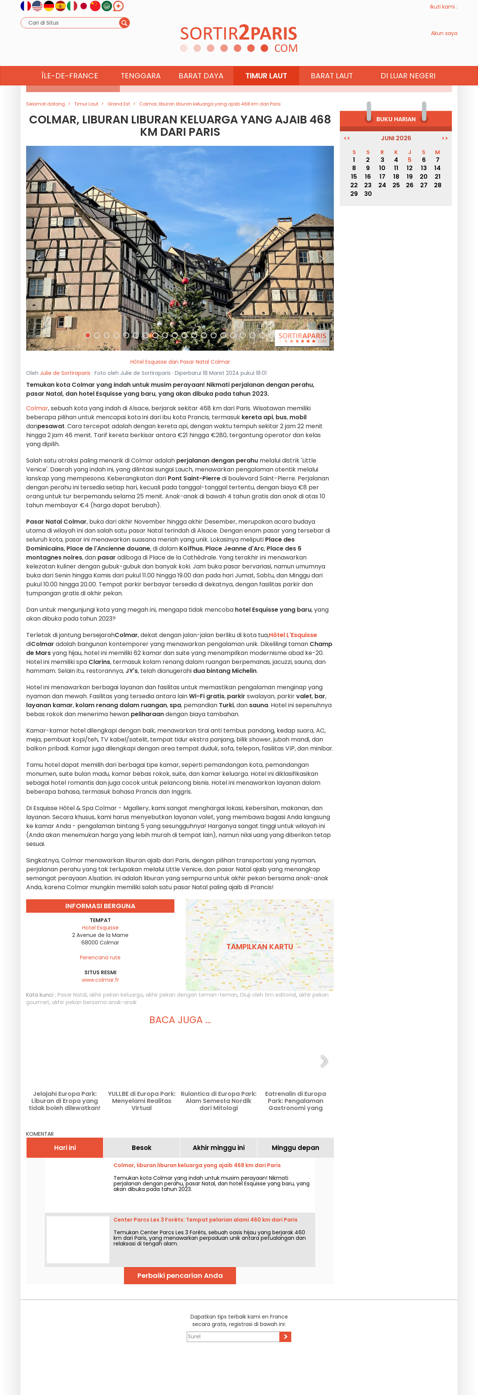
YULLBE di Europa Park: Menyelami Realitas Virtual (142, 1101)
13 (424, 168)
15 (354, 176)
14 (437, 168)
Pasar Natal (72, 995)
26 (409, 185)
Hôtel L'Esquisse (293, 635)
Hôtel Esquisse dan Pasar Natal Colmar (180, 362)
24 (382, 185)
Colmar (37, 408)
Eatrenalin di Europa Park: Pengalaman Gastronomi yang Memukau (295, 1101)
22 (354, 185)
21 (438, 176)
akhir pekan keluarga (116, 995)
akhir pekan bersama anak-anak (94, 1002)
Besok (142, 1147)
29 (354, 193)
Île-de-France (69, 90)
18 (396, 176)
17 (382, 176)
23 (368, 185)
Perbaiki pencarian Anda (180, 1275)
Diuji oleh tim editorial (268, 995)
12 (410, 168)
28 (437, 185)
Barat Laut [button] (332, 90)
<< (347, 138)
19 (410, 176)
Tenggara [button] (141, 90)
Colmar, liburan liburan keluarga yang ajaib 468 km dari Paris (197, 1165)
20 (424, 176)
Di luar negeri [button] (408, 90)
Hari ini (65, 1147)
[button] (38, 248)
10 (382, 168)
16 (368, 176)
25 (396, 185)
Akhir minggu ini (219, 1147)
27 (424, 185)
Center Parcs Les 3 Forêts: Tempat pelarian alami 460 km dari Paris (206, 1219)
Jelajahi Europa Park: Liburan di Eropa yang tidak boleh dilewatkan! (64, 1101)
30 (368, 193)
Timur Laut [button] (266, 90)
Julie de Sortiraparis (65, 373)
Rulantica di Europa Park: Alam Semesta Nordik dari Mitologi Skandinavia (219, 1101)
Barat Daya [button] (201, 90)
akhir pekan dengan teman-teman (192, 995)
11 (396, 168)
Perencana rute (100, 957)
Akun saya (444, 40)
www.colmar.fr (100, 980)
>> (444, 138)
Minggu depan (295, 1147)
